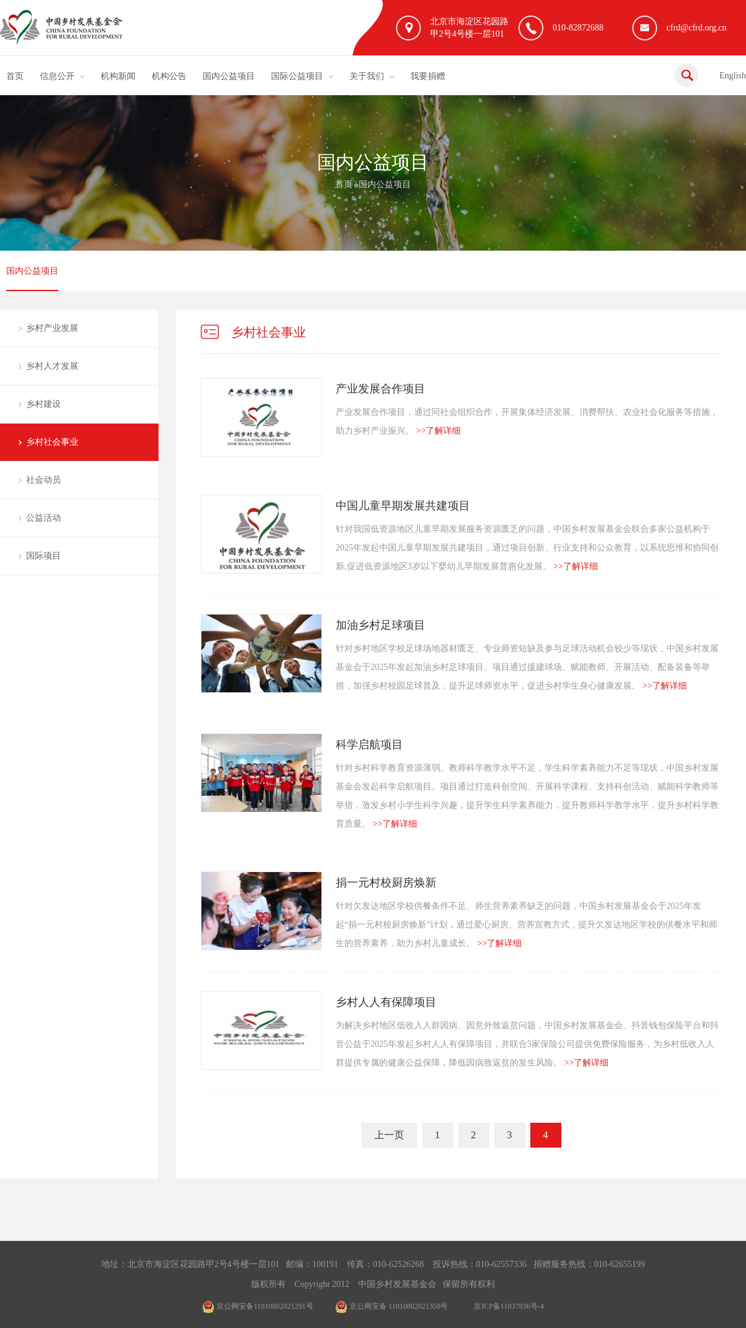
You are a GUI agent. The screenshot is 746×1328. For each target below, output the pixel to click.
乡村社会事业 (52, 442)
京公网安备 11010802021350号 (391, 1306)
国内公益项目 (229, 76)
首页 (15, 76)
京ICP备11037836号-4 (508, 1306)
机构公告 (169, 76)
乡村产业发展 (52, 328)
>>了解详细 (439, 430)
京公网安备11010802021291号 (257, 1306)
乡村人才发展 (52, 366)
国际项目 (43, 555)
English (732, 75)
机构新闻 (118, 76)
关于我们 (366, 76)
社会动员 (43, 480)
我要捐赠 (427, 76)
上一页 (389, 1135)
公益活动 (43, 517)
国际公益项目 (297, 76)
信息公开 (57, 76)
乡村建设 (43, 404)
